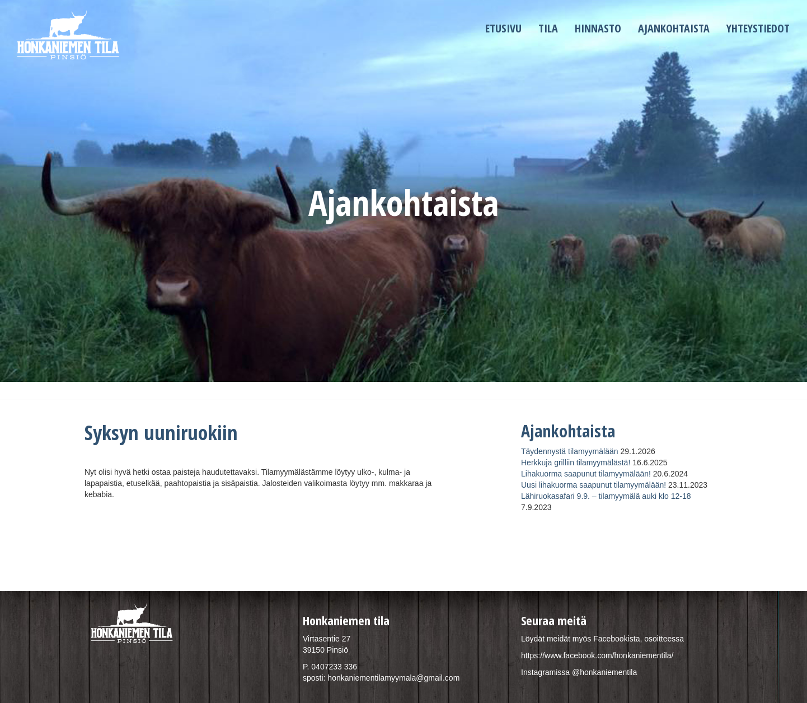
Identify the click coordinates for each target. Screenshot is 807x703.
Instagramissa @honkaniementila (579, 672)
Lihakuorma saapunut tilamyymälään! (586, 473)
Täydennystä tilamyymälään (569, 451)
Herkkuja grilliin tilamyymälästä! (575, 462)
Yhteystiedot (758, 28)
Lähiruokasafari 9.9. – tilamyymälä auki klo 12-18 (606, 496)
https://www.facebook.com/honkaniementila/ (597, 655)
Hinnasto (598, 28)
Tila (548, 28)
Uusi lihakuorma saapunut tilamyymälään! (593, 484)
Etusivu (503, 28)
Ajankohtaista (674, 28)
